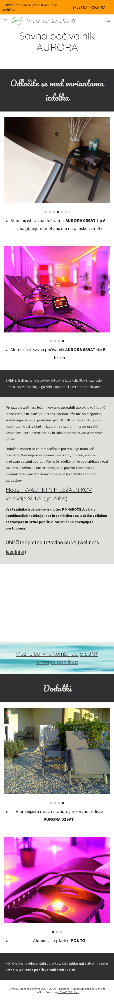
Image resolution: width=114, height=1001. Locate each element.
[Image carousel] (57, 165)
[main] (57, 41)
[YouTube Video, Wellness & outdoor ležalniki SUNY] (57, 603)
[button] (5, 20)
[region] (57, 7)
